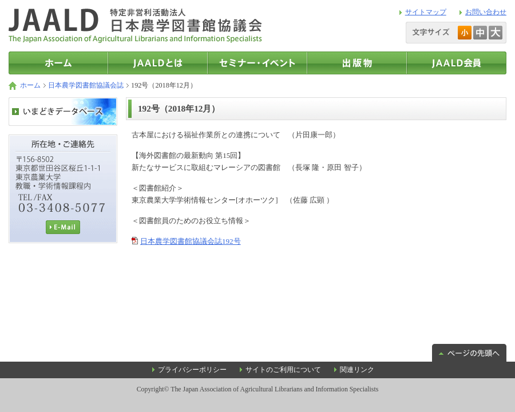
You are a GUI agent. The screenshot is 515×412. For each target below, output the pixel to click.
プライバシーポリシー (192, 370)
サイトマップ (425, 12)
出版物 (357, 63)
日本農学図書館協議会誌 (86, 85)
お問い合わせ (485, 12)
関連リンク (357, 370)
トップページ (58, 63)
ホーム (30, 85)
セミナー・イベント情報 (257, 63)
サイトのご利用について (283, 370)
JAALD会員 (456, 63)
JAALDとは (158, 63)
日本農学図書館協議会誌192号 (190, 241)
